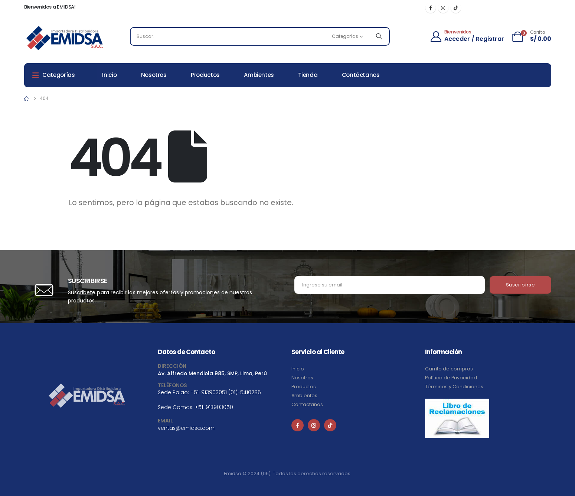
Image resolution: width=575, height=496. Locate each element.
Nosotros (154, 75)
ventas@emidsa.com (186, 428)
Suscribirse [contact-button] (520, 285)
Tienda (307, 75)
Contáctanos (361, 75)
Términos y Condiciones (454, 386)
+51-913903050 (214, 407)
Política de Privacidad (451, 378)
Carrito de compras (449, 369)
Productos (205, 75)
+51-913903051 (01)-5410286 (225, 392)
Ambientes (259, 75)
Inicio (109, 75)
